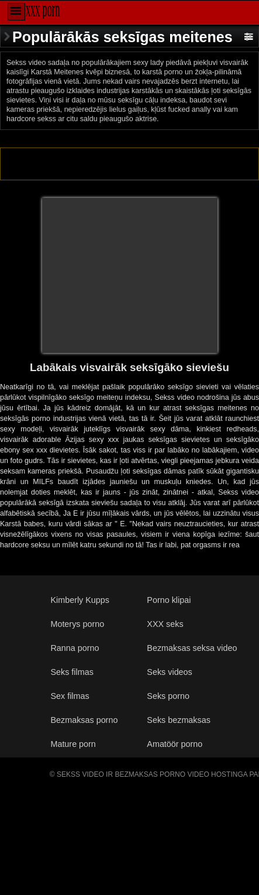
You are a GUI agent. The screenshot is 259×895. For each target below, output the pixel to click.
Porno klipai (169, 600)
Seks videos (169, 672)
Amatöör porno (174, 744)
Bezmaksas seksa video (192, 648)
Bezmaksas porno (84, 720)
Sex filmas (69, 696)
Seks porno (168, 696)
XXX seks (165, 624)
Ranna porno (74, 648)
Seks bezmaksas (178, 720)
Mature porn (72, 744)
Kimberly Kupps (79, 600)
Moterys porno (77, 624)
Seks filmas (71, 672)
